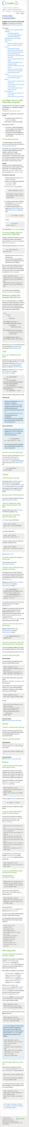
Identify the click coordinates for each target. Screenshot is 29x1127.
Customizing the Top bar (13, 48)
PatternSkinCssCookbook (16, 25)
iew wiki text (14, 1105)
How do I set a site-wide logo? (15, 45)
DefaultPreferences (12, 210)
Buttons (7, 79)
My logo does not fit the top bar (15, 50)
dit (5, 1104)
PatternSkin (8, 11)
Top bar (7, 47)
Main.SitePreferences (16, 208)
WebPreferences (19, 363)
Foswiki (10, 7)
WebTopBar (15, 346)
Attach (22, 13)
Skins (3, 11)
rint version (14, 1104)
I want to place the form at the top (16, 96)
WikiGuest (13, 798)
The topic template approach (9, 146)
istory (20, 1104)
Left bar (7, 74)
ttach (8, 1104)
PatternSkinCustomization (18, 11)
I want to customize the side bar (15, 76)
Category (4, 9)
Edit (18, 13)
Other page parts (9, 91)
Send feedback (5, 1124)
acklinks (8, 1105)
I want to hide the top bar (14, 72)
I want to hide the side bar (14, 77)
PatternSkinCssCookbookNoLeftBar (12, 759)
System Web (16, 7)
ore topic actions (11, 1107)
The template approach (13, 33)
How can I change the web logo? (15, 43)
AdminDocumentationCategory (14, 9)
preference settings (9, 365)
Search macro (10, 554)
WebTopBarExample (16, 348)
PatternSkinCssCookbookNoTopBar (12, 720)
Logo (6, 41)
